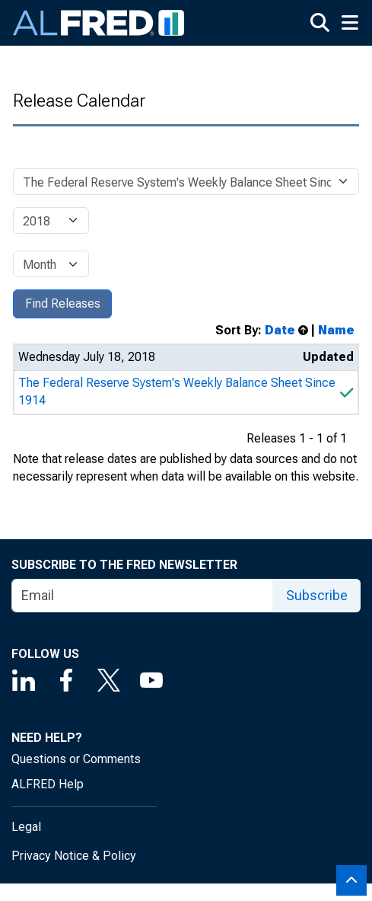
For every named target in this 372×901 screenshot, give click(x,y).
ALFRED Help (47, 784)
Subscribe (317, 595)
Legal (26, 827)
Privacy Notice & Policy (73, 855)
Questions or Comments (76, 759)
